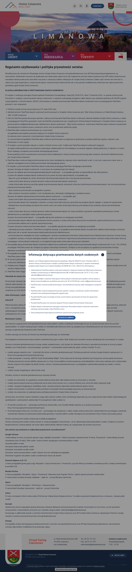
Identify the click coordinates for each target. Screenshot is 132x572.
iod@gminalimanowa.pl (93, 281)
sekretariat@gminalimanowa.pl (41, 275)
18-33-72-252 (88, 273)
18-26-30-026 (72, 281)
